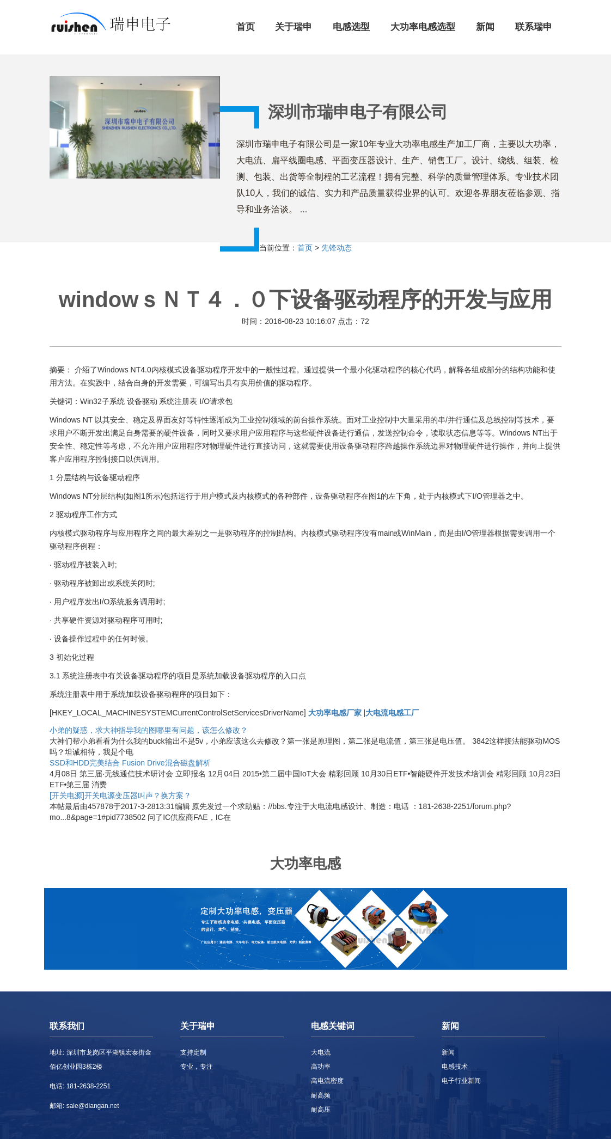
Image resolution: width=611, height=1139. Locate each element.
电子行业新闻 (461, 1081)
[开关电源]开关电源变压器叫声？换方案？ (120, 795)
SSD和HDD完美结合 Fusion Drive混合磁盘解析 (130, 762)
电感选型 (351, 27)
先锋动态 (336, 247)
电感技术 (455, 1066)
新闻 (485, 27)
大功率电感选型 (422, 27)
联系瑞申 (533, 27)
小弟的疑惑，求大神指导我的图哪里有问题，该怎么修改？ (149, 730)
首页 (245, 27)
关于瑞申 (293, 27)
